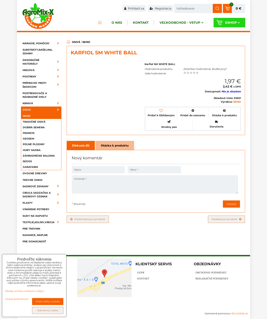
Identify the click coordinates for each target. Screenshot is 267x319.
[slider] (191, 72)
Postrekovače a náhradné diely (35, 95)
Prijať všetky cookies (48, 301)
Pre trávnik (31, 228)
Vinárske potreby (36, 209)
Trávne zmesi (32, 180)
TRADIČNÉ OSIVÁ (34, 121)
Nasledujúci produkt (226, 219)
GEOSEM (28, 138)
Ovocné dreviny (35, 173)
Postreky (42, 76)
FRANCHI (28, 133)
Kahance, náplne (35, 235)
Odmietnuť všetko (47, 310)
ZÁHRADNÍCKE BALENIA (39, 155)
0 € (238, 8)
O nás (117, 22)
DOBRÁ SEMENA (34, 127)
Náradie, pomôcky (42, 43)
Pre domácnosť (34, 241)
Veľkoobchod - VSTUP (181, 22)
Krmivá (42, 103)
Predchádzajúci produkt (87, 219)
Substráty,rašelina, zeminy (37, 51)
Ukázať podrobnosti (16, 299)
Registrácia (160, 8)
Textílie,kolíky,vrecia (42, 222)
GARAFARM (30, 167)
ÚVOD (99, 22)
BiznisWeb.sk (239, 313)
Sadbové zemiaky (42, 186)
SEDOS (27, 161)
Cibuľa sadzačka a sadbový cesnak (42, 195)
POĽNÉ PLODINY (34, 144)
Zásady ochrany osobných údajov (24, 291)
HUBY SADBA (32, 150)
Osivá (42, 110)
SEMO (27, 115)
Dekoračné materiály (42, 62)
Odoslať (231, 204)
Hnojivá (42, 70)
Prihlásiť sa (134, 8)
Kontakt (141, 22)
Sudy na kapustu (35, 215)
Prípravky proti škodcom (42, 85)
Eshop (232, 22)
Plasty (42, 203)
